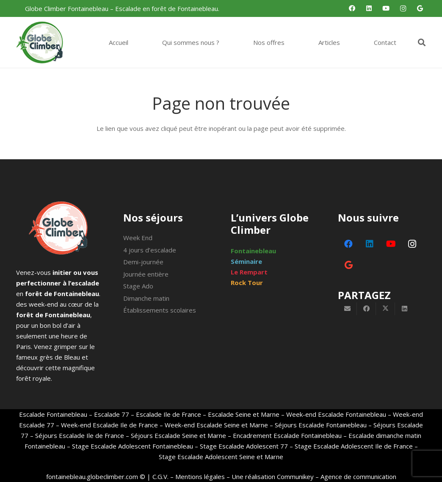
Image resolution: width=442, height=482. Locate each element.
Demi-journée (143, 262)
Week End (137, 237)
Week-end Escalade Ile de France (109, 425)
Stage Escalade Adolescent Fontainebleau (132, 446)
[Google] (420, 8)
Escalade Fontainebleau (53, 414)
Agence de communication (358, 476)
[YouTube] (386, 8)
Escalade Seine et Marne (243, 414)
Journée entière (146, 274)
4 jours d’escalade (149, 250)
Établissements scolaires (159, 310)
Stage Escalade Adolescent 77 (244, 446)
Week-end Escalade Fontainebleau (336, 414)
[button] (421, 42)
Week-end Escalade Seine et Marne (216, 425)
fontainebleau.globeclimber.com (92, 476)
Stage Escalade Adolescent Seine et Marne (221, 456)
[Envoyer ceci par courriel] (347, 308)
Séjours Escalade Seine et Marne (177, 435)
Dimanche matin (146, 298)
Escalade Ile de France (168, 414)
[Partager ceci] (366, 308)
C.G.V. (160, 476)
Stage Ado (138, 286)
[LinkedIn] (369, 8)
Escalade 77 (111, 414)
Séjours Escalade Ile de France (79, 435)
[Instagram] (403, 8)
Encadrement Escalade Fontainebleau (287, 435)
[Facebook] (352, 8)
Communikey (295, 476)
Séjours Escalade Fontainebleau (321, 425)
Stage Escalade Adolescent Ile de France (354, 446)
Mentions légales (200, 476)
